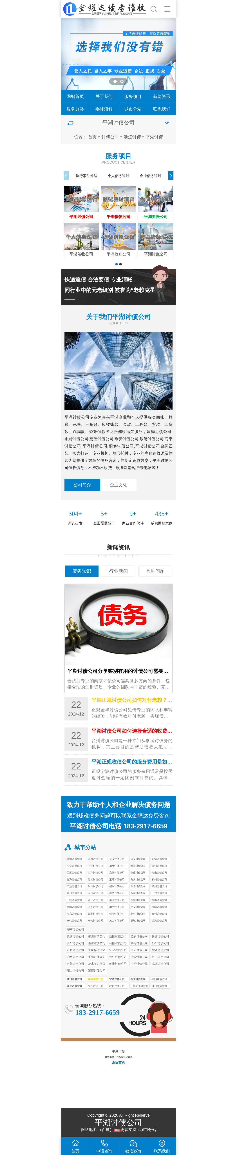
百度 (106, 1129)
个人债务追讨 (118, 176)
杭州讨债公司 (159, 879)
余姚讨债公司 (95, 858)
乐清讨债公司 (159, 858)
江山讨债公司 (159, 872)
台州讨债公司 (74, 893)
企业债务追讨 (150, 176)
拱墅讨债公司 (116, 893)
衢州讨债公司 (159, 886)
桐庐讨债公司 (116, 906)
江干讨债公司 (95, 900)
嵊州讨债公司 (159, 865)
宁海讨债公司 (95, 920)
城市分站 (133, 109)
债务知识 (81, 571)
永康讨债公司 (138, 872)
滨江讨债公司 (116, 900)
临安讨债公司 (95, 906)
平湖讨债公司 (95, 865)
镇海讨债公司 (116, 913)
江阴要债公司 (159, 979)
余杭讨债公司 (138, 900)
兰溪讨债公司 (74, 872)
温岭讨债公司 (95, 879)
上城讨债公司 (159, 893)
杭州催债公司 (95, 986)
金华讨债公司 (138, 886)
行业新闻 (118, 571)
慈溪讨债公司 (116, 858)
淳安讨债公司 (138, 906)
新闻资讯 (161, 96)
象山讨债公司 (116, 920)
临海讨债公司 (74, 879)
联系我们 (161, 109)
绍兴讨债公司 (116, 886)
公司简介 (82, 484)
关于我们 (104, 96)
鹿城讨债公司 (138, 920)
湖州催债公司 (159, 986)
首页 (92, 137)
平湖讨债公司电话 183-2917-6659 (118, 826)
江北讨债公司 (95, 913)
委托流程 (104, 109)
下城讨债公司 (74, 900)
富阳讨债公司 (74, 906)
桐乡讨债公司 (116, 865)
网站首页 (75, 96)
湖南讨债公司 (75, 929)
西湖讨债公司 (138, 893)
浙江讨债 (132, 137)
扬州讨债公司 (138, 979)
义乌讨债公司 (95, 872)
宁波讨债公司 (74, 886)
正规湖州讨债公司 (139, 987)
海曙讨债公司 (159, 906)
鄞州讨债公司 (159, 913)
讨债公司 (110, 137)
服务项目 (133, 96)
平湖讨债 (154, 137)
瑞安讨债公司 (138, 858)
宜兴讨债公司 (74, 986)
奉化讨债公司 (74, 920)
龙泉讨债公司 (138, 879)
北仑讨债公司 (138, 913)
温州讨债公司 (95, 886)
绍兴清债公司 (95, 979)
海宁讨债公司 (74, 865)
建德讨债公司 (74, 858)
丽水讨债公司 (95, 893)
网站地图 (89, 1129)
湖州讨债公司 (74, 979)
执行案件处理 (86, 176)
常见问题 (155, 571)
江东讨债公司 (74, 913)
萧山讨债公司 (159, 900)
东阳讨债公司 (116, 872)
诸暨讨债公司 (138, 865)
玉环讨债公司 (116, 879)
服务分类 (75, 109)
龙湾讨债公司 (159, 920)
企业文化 (118, 484)
